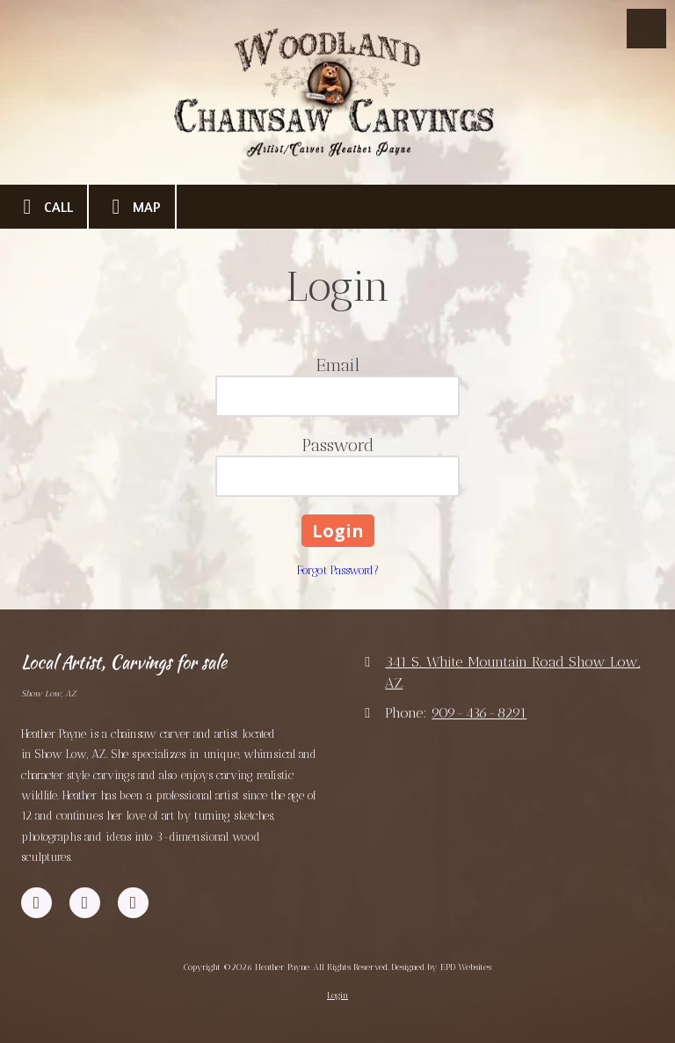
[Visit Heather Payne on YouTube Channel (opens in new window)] (84, 902)
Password (337, 445)
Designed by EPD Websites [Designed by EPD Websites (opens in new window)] (441, 967)
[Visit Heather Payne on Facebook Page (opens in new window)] (36, 902)
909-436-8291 (479, 712)
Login (337, 995)
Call (43, 206)
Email (337, 365)
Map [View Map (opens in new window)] (132, 206)
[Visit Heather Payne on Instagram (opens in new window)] (133, 902)
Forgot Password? (338, 570)
